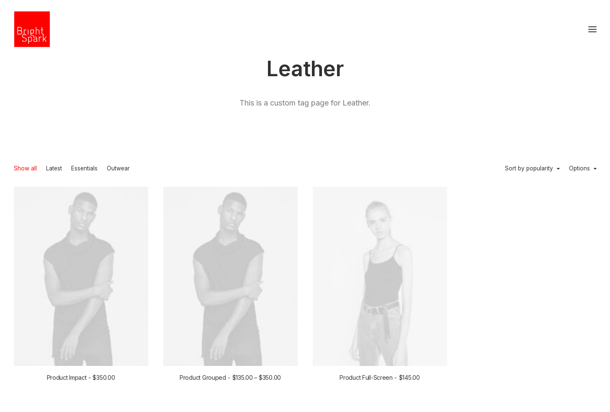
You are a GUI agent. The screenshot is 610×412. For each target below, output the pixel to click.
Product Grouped (230, 377)
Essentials (84, 169)
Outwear (118, 169)
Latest (54, 169)
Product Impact (81, 377)
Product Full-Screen (380, 377)
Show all (25, 169)
